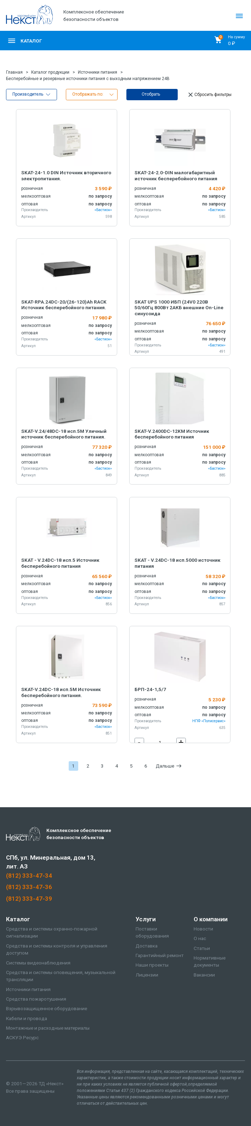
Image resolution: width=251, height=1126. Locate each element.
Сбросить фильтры (209, 94)
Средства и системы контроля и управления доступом (56, 949)
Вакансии (204, 975)
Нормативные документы (210, 961)
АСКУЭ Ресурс (22, 1037)
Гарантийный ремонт (160, 955)
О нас (200, 938)
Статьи (202, 948)
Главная (14, 72)
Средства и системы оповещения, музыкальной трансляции (60, 976)
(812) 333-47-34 (29, 875)
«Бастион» (103, 210)
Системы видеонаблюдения (38, 963)
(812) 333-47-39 (29, 898)
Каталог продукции (50, 72)
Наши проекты (152, 965)
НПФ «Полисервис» (209, 721)
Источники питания (97, 72)
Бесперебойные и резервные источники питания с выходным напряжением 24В (88, 78)
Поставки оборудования (152, 932)
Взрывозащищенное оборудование (46, 1008)
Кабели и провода (26, 1018)
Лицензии (147, 975)
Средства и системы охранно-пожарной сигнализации (51, 932)
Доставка (147, 946)
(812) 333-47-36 (29, 886)
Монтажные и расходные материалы (48, 1028)
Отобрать (151, 94)
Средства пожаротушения (36, 999)
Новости (203, 929)
